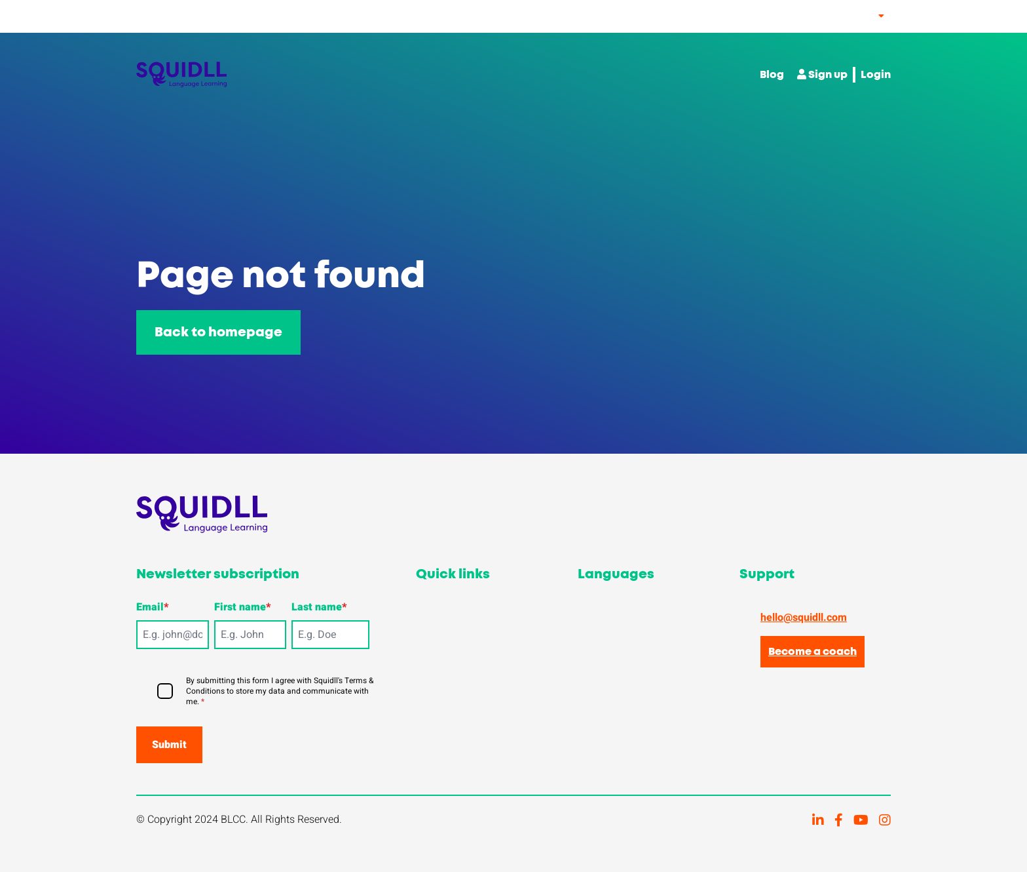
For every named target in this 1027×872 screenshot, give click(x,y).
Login (876, 74)
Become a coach (812, 651)
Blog (772, 74)
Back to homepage (218, 332)
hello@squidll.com (803, 617)
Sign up (822, 74)
